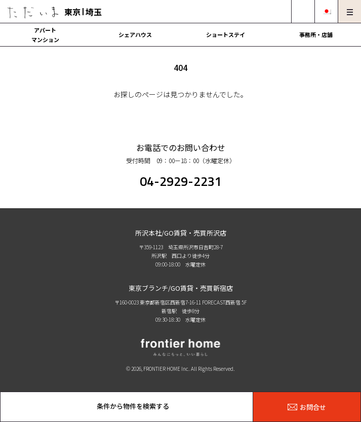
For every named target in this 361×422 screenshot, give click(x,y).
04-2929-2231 (181, 181)
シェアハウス (135, 34)
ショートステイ (225, 34)
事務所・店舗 (316, 34)
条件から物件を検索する (133, 406)
